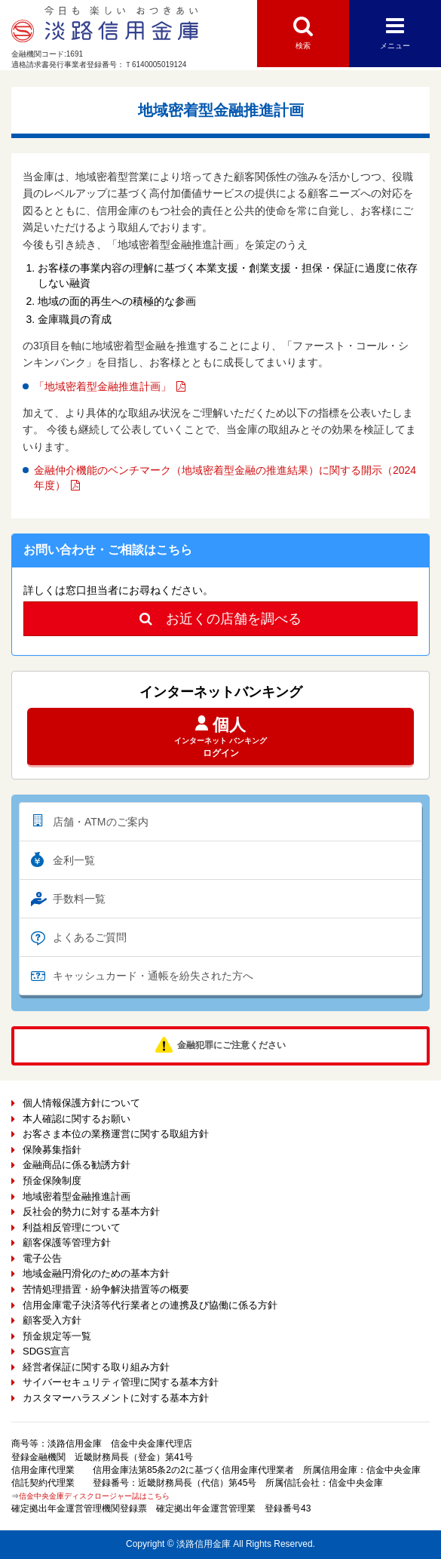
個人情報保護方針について (81, 1103)
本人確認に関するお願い (76, 1118)
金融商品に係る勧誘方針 (76, 1164)
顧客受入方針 (52, 1320)
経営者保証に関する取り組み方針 (96, 1367)
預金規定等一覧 (57, 1336)
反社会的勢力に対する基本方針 (91, 1211)
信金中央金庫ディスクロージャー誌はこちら (94, 1496)
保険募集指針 (52, 1149)
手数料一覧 (79, 899)
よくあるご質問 (90, 937)
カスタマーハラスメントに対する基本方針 (116, 1398)
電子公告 (42, 1258)
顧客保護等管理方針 (67, 1242)
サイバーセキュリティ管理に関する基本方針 (121, 1382)
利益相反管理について (72, 1227)
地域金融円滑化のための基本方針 (96, 1273)
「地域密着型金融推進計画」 (102, 386)
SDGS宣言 (46, 1351)
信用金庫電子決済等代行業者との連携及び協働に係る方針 (150, 1305)
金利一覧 (74, 860)
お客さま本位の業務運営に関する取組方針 (116, 1133)
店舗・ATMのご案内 (101, 822)
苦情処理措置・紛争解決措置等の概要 (106, 1289)
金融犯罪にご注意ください (231, 1045)
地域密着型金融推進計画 (76, 1196)
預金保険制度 (52, 1180)
